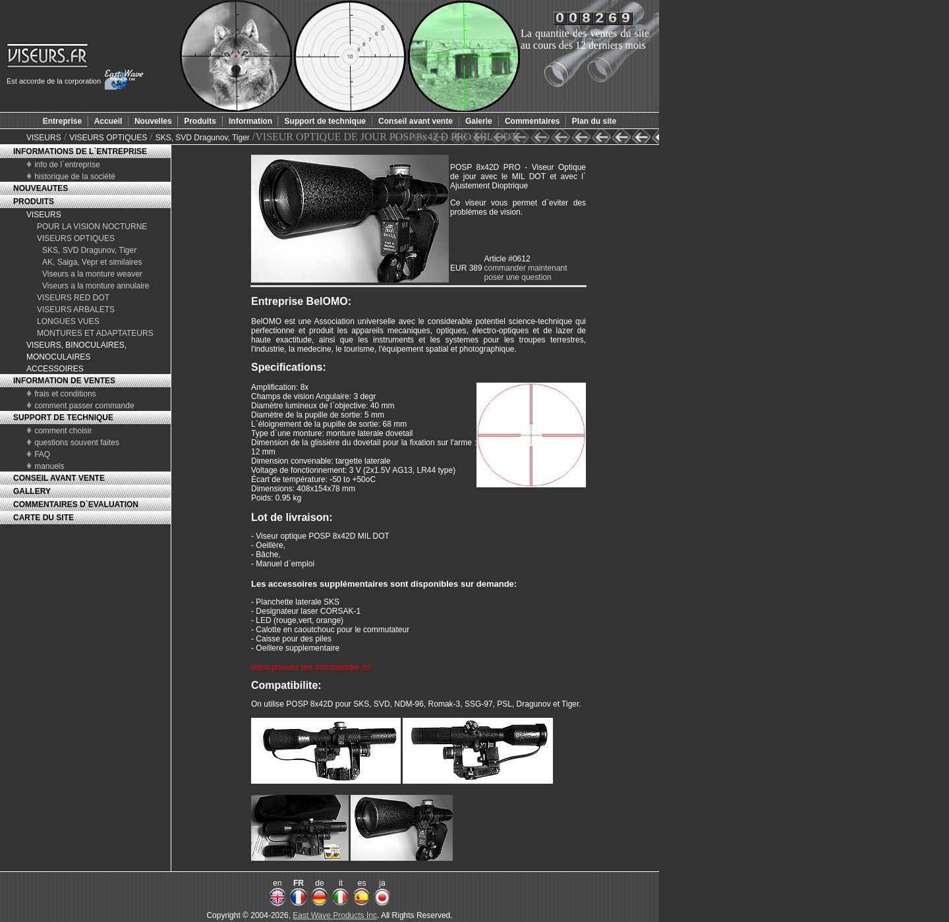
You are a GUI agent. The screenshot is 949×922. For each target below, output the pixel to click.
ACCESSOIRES (55, 368)
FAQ (42, 454)
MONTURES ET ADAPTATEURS (95, 333)
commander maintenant (525, 268)
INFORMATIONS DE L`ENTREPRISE (80, 151)
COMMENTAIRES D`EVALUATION (75, 504)
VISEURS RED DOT (73, 297)
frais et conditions (65, 393)
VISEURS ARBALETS (76, 309)
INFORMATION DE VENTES (64, 380)
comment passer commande (84, 405)
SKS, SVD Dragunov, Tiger (203, 137)
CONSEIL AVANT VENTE (59, 478)
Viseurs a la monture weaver (92, 274)
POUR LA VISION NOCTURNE (92, 226)
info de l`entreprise (67, 164)
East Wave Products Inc (335, 915)
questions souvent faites (76, 442)
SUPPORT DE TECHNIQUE (63, 417)
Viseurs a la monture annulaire (96, 285)
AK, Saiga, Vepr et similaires (92, 262)
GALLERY (32, 491)
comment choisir (63, 430)
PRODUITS (33, 201)
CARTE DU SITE (43, 517)
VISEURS (43, 137)
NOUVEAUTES (40, 188)
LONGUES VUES (68, 321)
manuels (49, 466)
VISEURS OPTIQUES (108, 137)
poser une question (518, 277)
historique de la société (74, 176)
